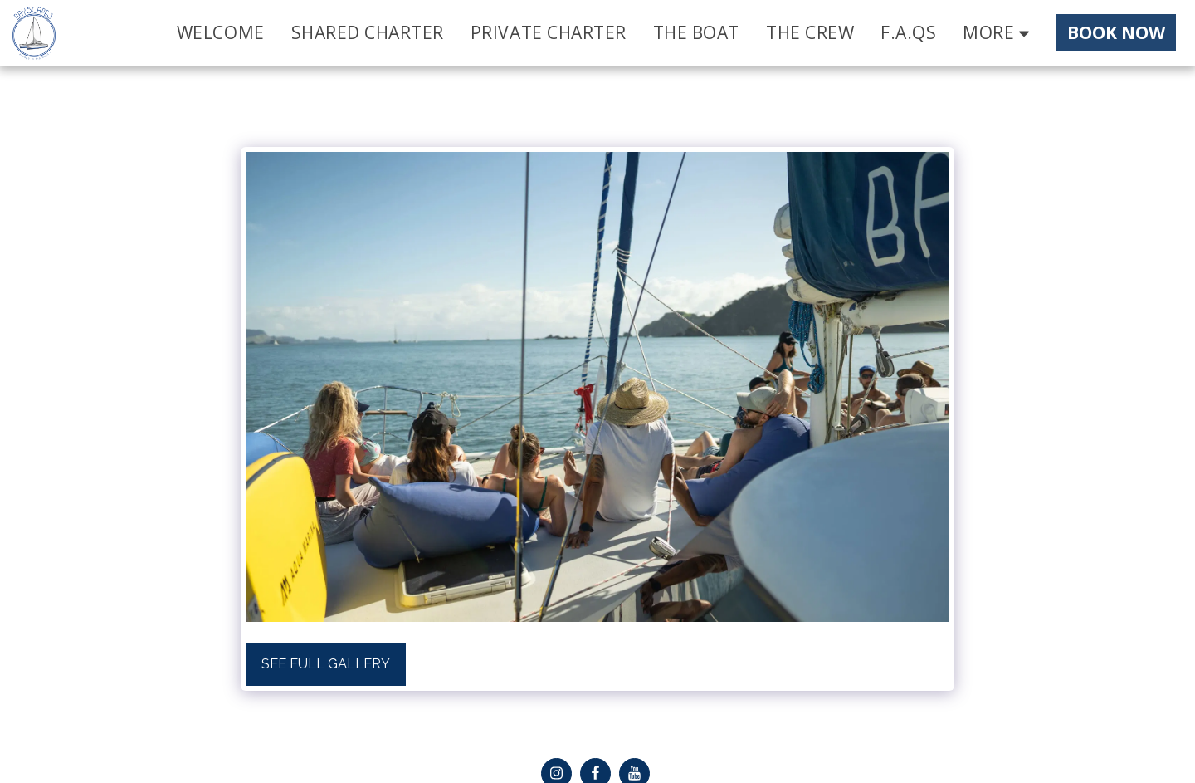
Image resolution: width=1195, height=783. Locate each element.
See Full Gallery (325, 663)
